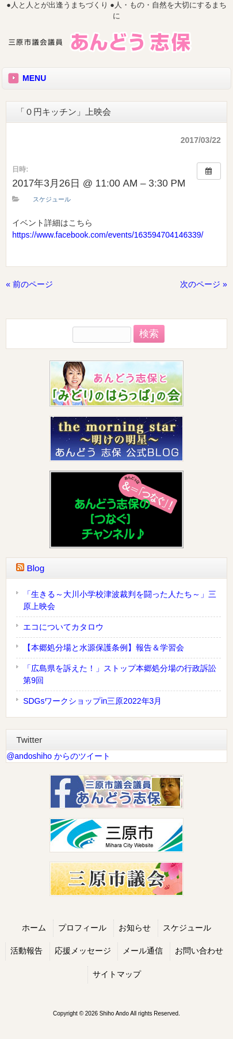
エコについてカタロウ (63, 626)
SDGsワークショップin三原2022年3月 (92, 700)
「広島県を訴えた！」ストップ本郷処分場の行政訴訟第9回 (119, 674)
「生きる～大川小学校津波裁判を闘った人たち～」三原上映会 (119, 600)
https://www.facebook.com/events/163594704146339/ (107, 234)
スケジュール (52, 199)
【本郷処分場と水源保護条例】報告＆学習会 (103, 647)
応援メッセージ (83, 951)
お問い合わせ (199, 951)
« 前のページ (29, 284)
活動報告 (26, 951)
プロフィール (82, 928)
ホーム (34, 928)
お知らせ (135, 928)
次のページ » (203, 284)
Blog (35, 568)
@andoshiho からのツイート (58, 756)
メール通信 (143, 951)
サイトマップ (117, 974)
